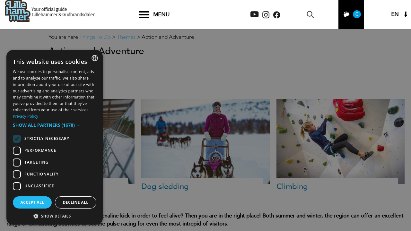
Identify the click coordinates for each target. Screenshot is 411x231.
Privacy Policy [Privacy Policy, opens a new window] (25, 116)
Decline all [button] (76, 202)
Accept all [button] (32, 202)
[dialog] (54, 137)
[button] (54, 125)
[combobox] (95, 58)
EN (395, 14)
